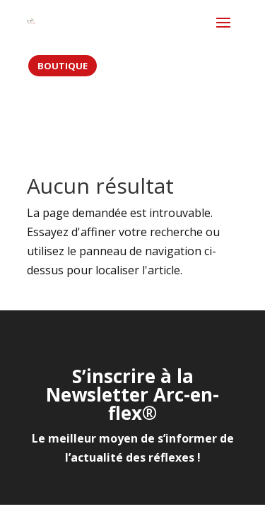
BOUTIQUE (62, 65)
